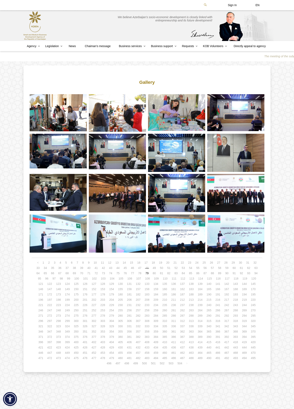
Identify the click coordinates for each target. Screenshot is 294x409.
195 (253, 294)
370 (253, 331)
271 (40, 315)
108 (147, 278)
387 (182, 336)
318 (235, 321)
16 (138, 262)
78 (139, 273)
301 (85, 321)
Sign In (232, 5)
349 (67, 331)
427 (93, 347)
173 (58, 294)
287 (182, 315)
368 (235, 331)
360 (164, 331)
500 (144, 363)
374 (67, 336)
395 (253, 336)
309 (156, 321)
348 (58, 331)
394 (244, 336)
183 (147, 294)
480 (120, 358)
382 (138, 336)
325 (76, 326)
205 (120, 299)
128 (102, 283)
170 (253, 289)
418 (235, 342)
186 (173, 294)
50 (161, 268)
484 (156, 358)
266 (217, 310)
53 (183, 268)
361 (173, 331)
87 (205, 273)
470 (253, 352)
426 (85, 347)
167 (226, 289)
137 (182, 283)
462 (182, 352)
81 (161, 273)
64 (38, 273)
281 (129, 315)
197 (49, 299)
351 (85, 331)
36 (59, 268)
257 (138, 310)
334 (156, 326)
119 (245, 278)
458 (147, 352)
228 (102, 305)
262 (182, 310)
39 (81, 268)
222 (49, 305)
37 (67, 268)
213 (191, 299)
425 (76, 347)
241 (217, 305)
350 (76, 331)
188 (191, 294)
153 (102, 289)
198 (58, 299)
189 (200, 294)
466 (217, 352)
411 (173, 342)
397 (49, 342)
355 (120, 331)
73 (103, 273)
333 (147, 326)
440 (209, 347)
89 (219, 273)
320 (253, 321)
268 (235, 310)
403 (102, 342)
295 (253, 315)
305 (120, 321)
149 (67, 289)
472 (49, 358)
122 (49, 283)
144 (244, 283)
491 (217, 358)
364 (200, 331)
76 (125, 273)
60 (234, 268)
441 (217, 347)
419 (244, 342)
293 (235, 315)
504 (179, 363)
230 (120, 305)
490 (209, 358)
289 (200, 315)
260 (164, 310)
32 (255, 262)
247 (49, 310)
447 (49, 352)
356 (129, 331)
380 (120, 336)
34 (45, 268)
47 (139, 268)
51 (168, 268)
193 (235, 294)
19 (160, 262)
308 (147, 321)
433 (147, 347)
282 (138, 315)
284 (156, 315)
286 (173, 315)
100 (76, 278)
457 (138, 352)
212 (182, 299)
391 (217, 336)
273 (58, 315)
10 (95, 262)
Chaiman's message (98, 46)
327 (93, 326)
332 (138, 326)
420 (253, 342)
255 (120, 310)
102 (94, 278)
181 (129, 294)
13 (117, 262)
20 (167, 262)
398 (58, 342)
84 (183, 273)
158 (147, 289)
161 (173, 289)
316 (217, 321)
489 (200, 358)
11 (102, 262)
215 (209, 299)
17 (146, 262)
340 (209, 326)
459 (156, 352)
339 (200, 326)
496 (109, 363)
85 (190, 273)
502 (162, 363)
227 (93, 305)
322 (49, 326)
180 (120, 294)
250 (76, 310)
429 (111, 347)
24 (197, 262)
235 (164, 305)
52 (176, 268)
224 (67, 305)
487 (182, 358)
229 (111, 305)
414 (200, 342)
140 (209, 283)
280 (120, 315)
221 (40, 305)
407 (138, 342)
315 (209, 321)
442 (226, 347)
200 (76, 299)
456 (129, 352)
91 (234, 273)
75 (118, 273)
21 (175, 262)
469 (244, 352)
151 (85, 289)
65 (45, 273)
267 (226, 310)
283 (147, 315)
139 (200, 283)
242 (226, 305)
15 (131, 262)
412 (182, 342)
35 (52, 268)
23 (189, 262)
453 (102, 352)
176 (85, 294)
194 (244, 294)
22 (182, 262)
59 (227, 268)
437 (182, 347)
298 (58, 321)
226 (85, 305)
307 (138, 321)
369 (244, 331)
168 (235, 289)
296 (40, 321)
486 (173, 358)
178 (102, 294)
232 (138, 305)
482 (138, 358)
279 (111, 315)
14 (124, 262)
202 (93, 299)
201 (85, 299)
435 (164, 347)
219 (244, 299)
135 (164, 283)
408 (147, 342)
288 (191, 315)
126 (85, 283)
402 (93, 342)
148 (58, 289)
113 (191, 278)
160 (164, 289)
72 (96, 273)
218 (235, 299)
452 (93, 352)
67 (59, 273)
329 (111, 326)
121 (40, 283)
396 (40, 342)
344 (244, 326)
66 (52, 273)
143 (235, 283)
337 (182, 326)
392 (226, 336)
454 (111, 352)
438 (191, 347)
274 (67, 315)
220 (253, 299)
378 (102, 336)
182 (138, 294)
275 (76, 315)
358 (147, 331)
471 (40, 358)
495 (253, 358)
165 (209, 289)
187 (182, 294)
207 (138, 299)
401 (85, 342)
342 (226, 326)
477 (93, 358)
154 (111, 289)
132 (138, 283)
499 (135, 363)
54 (190, 268)
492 (226, 358)
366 (217, 331)
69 (74, 273)
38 (74, 268)
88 (212, 273)
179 (111, 294)
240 (209, 305)
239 (200, 305)
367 (226, 331)
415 (209, 342)
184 (156, 294)
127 (93, 283)
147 (49, 289)
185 (164, 294)
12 (109, 262)
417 (226, 342)
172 (49, 294)
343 (235, 326)
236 (173, 305)
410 (164, 342)
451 (85, 352)
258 (147, 310)
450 (76, 352)
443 (235, 347)
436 (173, 347)
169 (244, 289)
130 (120, 283)
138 (191, 283)
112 (182, 278)
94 (256, 273)
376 (85, 336)
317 (226, 321)
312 (182, 321)
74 (110, 273)
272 (49, 315)
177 (93, 294)
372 (49, 336)
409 (156, 342)
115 (209, 278)
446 (40, 352)
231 (129, 305)
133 (147, 283)
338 (191, 326)
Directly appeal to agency (250, 46)
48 (147, 268)
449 (67, 352)
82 (168, 273)
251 (85, 310)
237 (182, 305)
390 (209, 336)
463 (191, 352)
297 (49, 321)
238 (191, 305)
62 (248, 268)
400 (76, 342)
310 (164, 321)
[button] (10, 399)
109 (156, 278)
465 (209, 352)
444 (244, 347)
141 (217, 283)
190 (209, 294)
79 (147, 273)
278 (102, 315)
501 (153, 363)
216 (217, 299)
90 (227, 273)
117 (227, 278)
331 (129, 326)
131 (129, 283)
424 (67, 347)
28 (226, 262)
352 (93, 331)
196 (40, 299)
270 (253, 310)
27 (218, 262)
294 (244, 315)
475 (76, 358)
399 (67, 342)
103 (103, 278)
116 (218, 278)
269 (244, 310)
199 (67, 299)
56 (205, 268)
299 (67, 321)
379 (111, 336)
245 (253, 305)
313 (191, 321)
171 (40, 294)
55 (197, 268)
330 (120, 326)
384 (156, 336)
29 (233, 262)
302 (93, 321)
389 (200, 336)
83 (176, 273)
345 (253, 326)
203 (102, 299)
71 (89, 273)
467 (226, 352)
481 (129, 358)
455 (120, 352)
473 (58, 358)
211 (173, 299)
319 (244, 321)
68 (67, 273)
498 (126, 363)
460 (164, 352)
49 (154, 268)
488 (191, 358)
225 (76, 305)
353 (102, 331)
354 (111, 331)
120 (253, 278)
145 (253, 283)
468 (235, 352)
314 (200, 321)
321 (40, 326)
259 (156, 310)
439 (200, 347)
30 (240, 262)
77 (132, 273)
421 (40, 347)
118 (236, 278)
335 (164, 326)
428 (102, 347)
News (72, 46)
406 (129, 342)
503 (171, 363)
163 (191, 289)
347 (49, 331)
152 (93, 289)
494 (244, 358)
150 (76, 289)
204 (111, 299)
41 (96, 268)
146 (40, 289)
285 (164, 315)
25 (204, 262)
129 (111, 283)
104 (112, 278)
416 (217, 342)
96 (46, 278)
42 (103, 268)
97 (54, 278)
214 (200, 299)
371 (40, 336)
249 (67, 310)
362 (182, 331)
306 (129, 321)
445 (253, 347)
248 (58, 310)
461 (173, 352)
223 (58, 305)
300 (76, 321)
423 (58, 347)
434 (156, 347)
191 (217, 294)
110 (165, 278)
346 (40, 331)
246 (40, 310)
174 (67, 294)
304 (111, 321)
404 (111, 342)
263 (191, 310)
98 (61, 278)
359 (156, 331)
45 (125, 268)
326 (85, 326)
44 (118, 268)
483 (147, 358)
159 (156, 289)
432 (138, 347)
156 (129, 289)
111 (174, 278)
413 (191, 342)
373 (58, 336)
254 (111, 310)
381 (129, 336)
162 (182, 289)
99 (68, 278)
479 (111, 358)
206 (129, 299)
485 (164, 358)
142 (226, 283)
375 (76, 336)
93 (248, 273)
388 (191, 336)
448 (58, 352)
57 (212, 268)
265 (209, 310)
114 (200, 278)
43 (110, 268)
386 (173, 336)
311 (173, 321)
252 (93, 310)
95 (39, 278)
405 (120, 342)
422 (49, 347)
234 (156, 305)
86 (197, 273)
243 (235, 305)
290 (209, 315)
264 (200, 310)
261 (173, 310)
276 (85, 315)
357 (138, 331)
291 (217, 315)
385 (164, 336)
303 (102, 321)
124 (67, 283)
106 (129, 278)
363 (191, 331)
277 (93, 315)
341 (217, 326)
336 (173, 326)
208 (147, 299)
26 (211, 262)
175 (76, 294)
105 (120, 278)
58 (219, 268)
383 (147, 336)
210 (164, 299)
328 (102, 326)
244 (244, 305)
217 (226, 299)
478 (102, 358)
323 (58, 326)
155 (120, 289)
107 (138, 278)
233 (147, 305)
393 (235, 336)
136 (173, 283)
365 (209, 331)
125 (76, 283)
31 (247, 262)
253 (102, 310)
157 (138, 289)
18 (153, 262)
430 (120, 347)
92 (241, 273)
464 (200, 352)
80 (154, 273)
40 (89, 268)
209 (156, 299)
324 (67, 326)
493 (235, 358)
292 (226, 315)
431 (129, 347)
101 (85, 278)
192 (226, 294)
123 (58, 283)
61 (241, 268)
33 (38, 268)
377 (93, 336)
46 (132, 268)
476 (85, 358)
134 (156, 283)
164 (200, 289)
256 (129, 310)
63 (256, 268)
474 (67, 358)
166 (217, 289)
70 (81, 273)
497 (118, 363)
